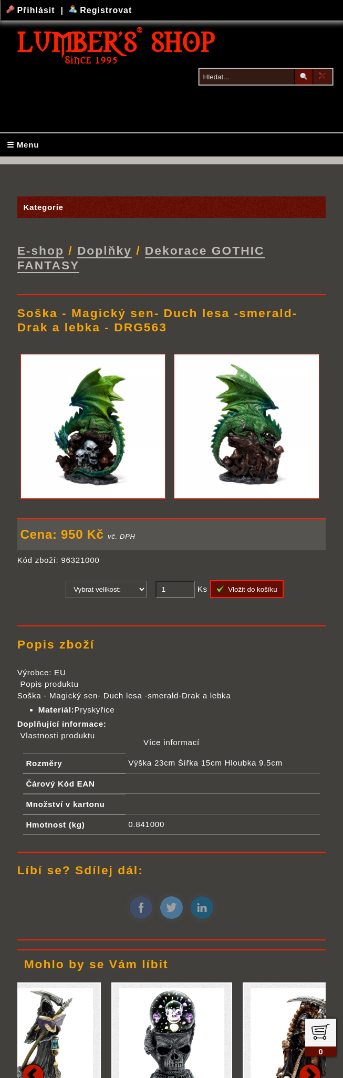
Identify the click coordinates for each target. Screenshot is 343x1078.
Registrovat (100, 10)
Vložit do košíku (246, 588)
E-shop (40, 250)
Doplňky (104, 250)
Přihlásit (32, 10)
